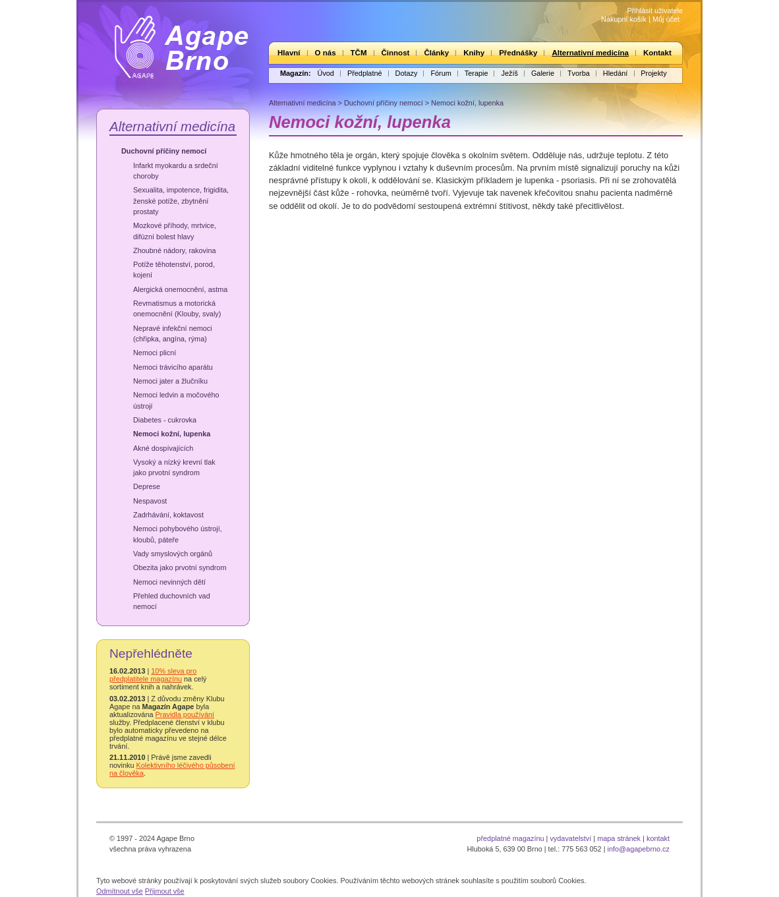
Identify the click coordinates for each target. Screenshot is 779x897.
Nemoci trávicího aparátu (173, 367)
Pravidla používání (185, 714)
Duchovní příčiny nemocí (163, 151)
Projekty (653, 73)
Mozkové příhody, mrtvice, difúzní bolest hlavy (174, 230)
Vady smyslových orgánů (172, 554)
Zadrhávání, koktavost (168, 515)
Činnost (396, 53)
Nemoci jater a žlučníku (170, 381)
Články (436, 53)
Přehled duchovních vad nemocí (171, 601)
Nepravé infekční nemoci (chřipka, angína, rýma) (172, 333)
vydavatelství (570, 838)
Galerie (542, 73)
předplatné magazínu (510, 838)
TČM (359, 53)
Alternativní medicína (590, 53)
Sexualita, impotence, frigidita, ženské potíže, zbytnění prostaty (181, 201)
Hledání (615, 73)
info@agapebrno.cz (639, 849)
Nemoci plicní (154, 353)
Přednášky (518, 53)
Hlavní (289, 53)
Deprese (146, 486)
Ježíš (509, 73)
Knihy (473, 53)
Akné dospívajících (163, 448)
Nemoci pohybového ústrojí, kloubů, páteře (177, 534)
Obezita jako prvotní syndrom (179, 567)
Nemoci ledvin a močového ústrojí (176, 400)
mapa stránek (619, 838)
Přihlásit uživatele (655, 10)
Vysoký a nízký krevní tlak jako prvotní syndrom (174, 467)
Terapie (476, 73)
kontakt (658, 838)
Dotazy (406, 73)
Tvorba (578, 73)
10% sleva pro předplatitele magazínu (152, 675)
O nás (325, 53)
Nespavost (150, 501)
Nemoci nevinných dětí (169, 582)
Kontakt (657, 53)
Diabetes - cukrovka (164, 420)
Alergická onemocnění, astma (180, 289)
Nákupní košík (624, 19)
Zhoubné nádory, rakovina (174, 250)
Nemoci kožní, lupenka (171, 434)
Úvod (326, 73)
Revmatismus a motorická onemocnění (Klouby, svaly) (177, 308)
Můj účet (665, 19)
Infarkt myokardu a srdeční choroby (175, 170)
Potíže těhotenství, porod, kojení (174, 269)
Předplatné (364, 73)
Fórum (440, 73)
